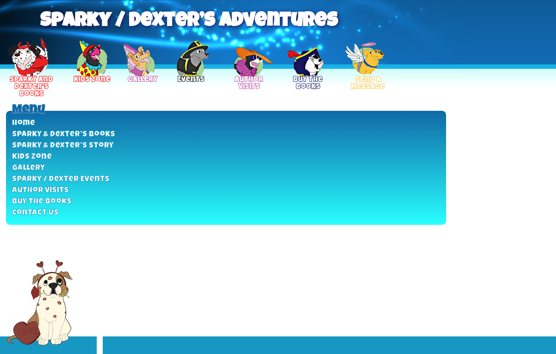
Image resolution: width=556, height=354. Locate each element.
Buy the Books (42, 202)
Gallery (28, 168)
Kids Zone (32, 157)
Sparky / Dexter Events (61, 180)
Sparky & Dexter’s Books (63, 135)
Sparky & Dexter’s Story (63, 146)
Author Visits (40, 191)
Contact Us (35, 213)
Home (23, 124)
